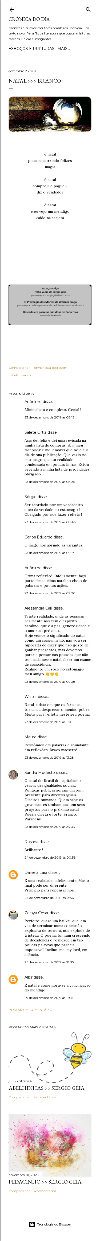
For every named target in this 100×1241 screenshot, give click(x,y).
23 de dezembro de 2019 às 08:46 (50, 522)
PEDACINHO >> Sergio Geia (45, 1181)
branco (25, 375)
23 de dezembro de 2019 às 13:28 (49, 757)
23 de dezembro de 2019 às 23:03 (50, 827)
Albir (29, 977)
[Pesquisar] (88, 8)
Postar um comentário (31, 1010)
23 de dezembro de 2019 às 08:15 (49, 417)
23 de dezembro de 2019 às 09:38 (50, 682)
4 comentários (45, 1191)
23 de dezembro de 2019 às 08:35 (50, 482)
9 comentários (45, 1097)
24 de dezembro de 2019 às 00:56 (50, 857)
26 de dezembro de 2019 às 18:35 (49, 962)
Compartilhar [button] (19, 368)
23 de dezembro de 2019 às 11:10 (49, 722)
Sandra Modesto (40, 772)
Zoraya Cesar (37, 912)
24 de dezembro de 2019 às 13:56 (49, 898)
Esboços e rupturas (31, 48)
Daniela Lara (36, 872)
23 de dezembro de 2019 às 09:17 (49, 553)
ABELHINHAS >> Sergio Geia (47, 1087)
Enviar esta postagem (50, 368)
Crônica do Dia (29, 19)
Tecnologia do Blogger (50, 1224)
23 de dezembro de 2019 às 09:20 (50, 593)
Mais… (63, 48)
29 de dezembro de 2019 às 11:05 (49, 998)
